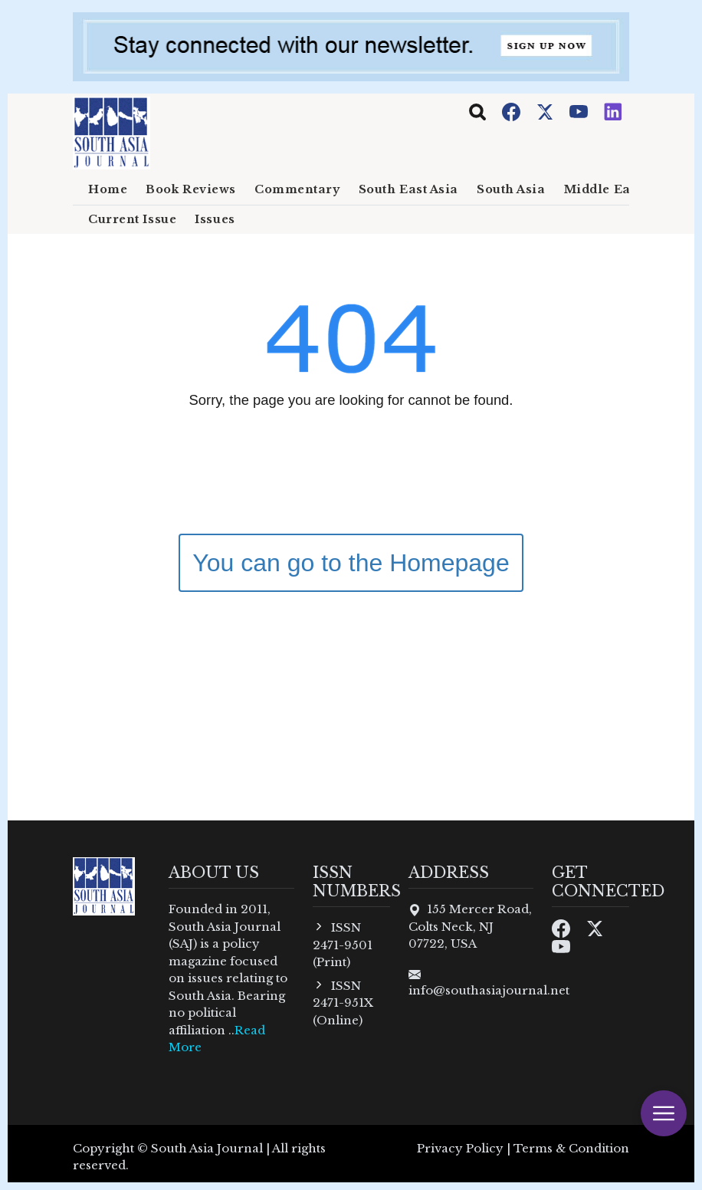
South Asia (511, 189)
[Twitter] (546, 111)
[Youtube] (580, 111)
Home (107, 189)
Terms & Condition (571, 1148)
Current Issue (132, 219)
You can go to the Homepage (350, 563)
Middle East (602, 189)
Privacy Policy (460, 1148)
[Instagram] (613, 111)
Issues (215, 219)
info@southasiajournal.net (488, 990)
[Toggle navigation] (477, 112)
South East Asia (408, 189)
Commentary (297, 189)
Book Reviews (191, 189)
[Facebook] (512, 111)
